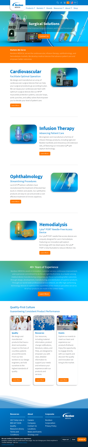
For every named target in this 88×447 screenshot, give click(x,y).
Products (29, 8)
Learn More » (15, 105)
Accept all (82, 439)
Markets (40, 8)
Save (73, 439)
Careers (31, 420)
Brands (49, 8)
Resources (58, 8)
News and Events (35, 431)
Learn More (44, 294)
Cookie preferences (8, 444)
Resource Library (17, 429)
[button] (57, 2)
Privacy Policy (50, 426)
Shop (76, 8)
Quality (13, 426)
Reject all (66, 439)
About (67, 8)
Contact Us (44, 36)
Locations (32, 429)
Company (32, 423)
